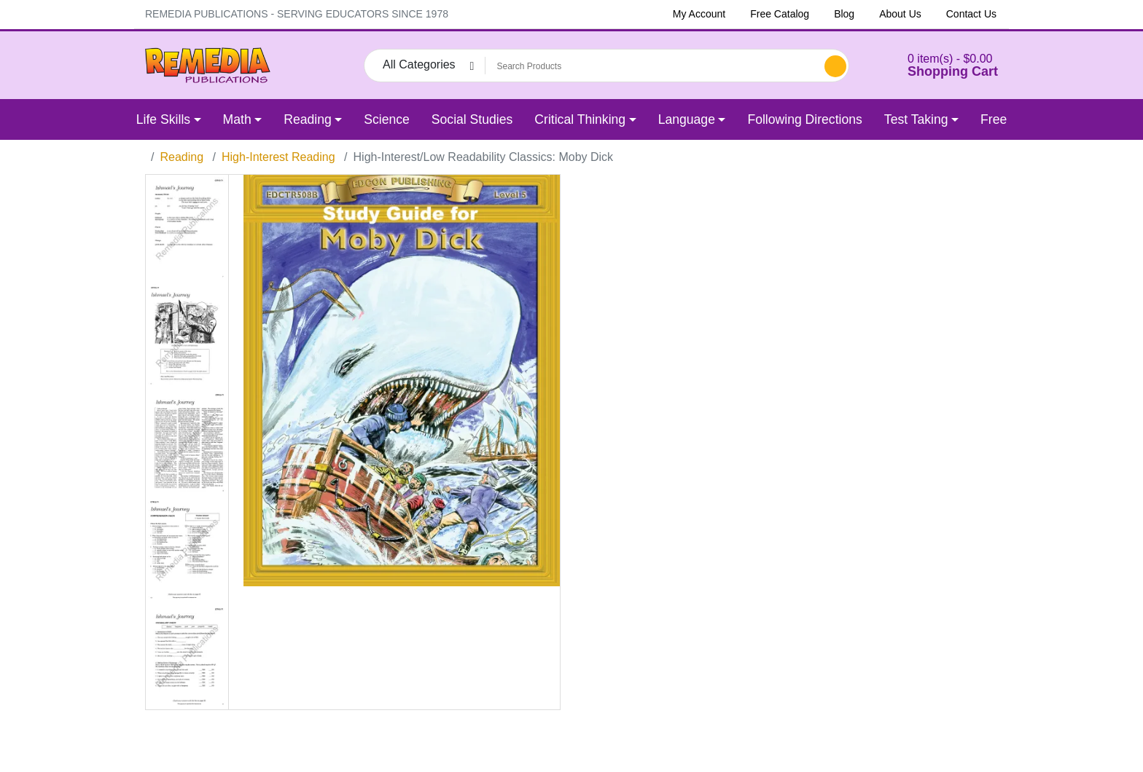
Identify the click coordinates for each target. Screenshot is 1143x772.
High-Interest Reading (278, 157)
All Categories (419, 64)
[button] (934, 65)
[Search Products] (652, 66)
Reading (181, 157)
